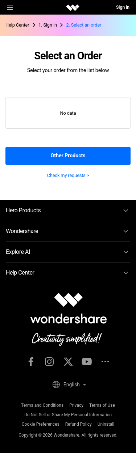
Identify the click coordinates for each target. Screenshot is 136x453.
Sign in (122, 7)
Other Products (67, 156)
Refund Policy (78, 424)
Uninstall (106, 424)
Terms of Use (102, 405)
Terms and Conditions (42, 405)
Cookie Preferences (40, 424)
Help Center (17, 25)
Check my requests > (68, 175)
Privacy (76, 405)
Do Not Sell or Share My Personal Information (68, 414)
